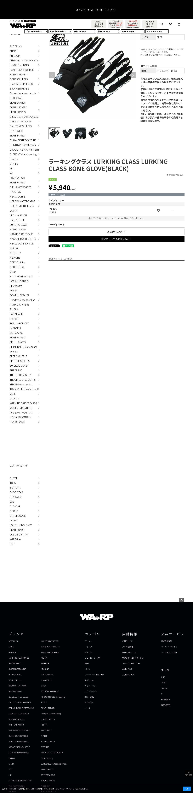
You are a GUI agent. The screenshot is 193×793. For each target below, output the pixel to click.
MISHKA (14, 248)
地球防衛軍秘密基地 (20, 417)
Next (133, 75)
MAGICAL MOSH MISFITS (23, 239)
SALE (12, 544)
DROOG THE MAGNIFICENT (24, 149)
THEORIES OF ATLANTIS (23, 379)
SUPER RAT (16, 370)
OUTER (14, 478)
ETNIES (14, 163)
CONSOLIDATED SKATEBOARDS (18, 110)
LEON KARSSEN (18, 215)
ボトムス (88, 652)
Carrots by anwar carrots (23, 93)
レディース (89, 680)
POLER (13, 290)
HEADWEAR (16, 497)
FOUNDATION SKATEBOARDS (18, 180)
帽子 (87, 663)
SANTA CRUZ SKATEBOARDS (18, 335)
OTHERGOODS (18, 515)
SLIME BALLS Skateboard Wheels (23, 349)
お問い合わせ (127, 669)
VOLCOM (14, 398)
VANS (13, 393)
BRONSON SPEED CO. (22, 84)
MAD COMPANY (18, 229)
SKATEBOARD (17, 530)
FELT (12, 168)
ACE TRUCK (16, 46)
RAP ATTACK (16, 314)
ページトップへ (181, 600)
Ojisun (13, 271)
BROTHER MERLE (19, 88)
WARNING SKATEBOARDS (23, 403)
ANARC (13, 51)
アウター (88, 641)
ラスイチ (154, 31)
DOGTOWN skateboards (23, 145)
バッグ (87, 669)
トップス (88, 646)
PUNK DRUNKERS (19, 304)
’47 (11, 173)
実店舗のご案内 (128, 674)
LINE (163, 677)
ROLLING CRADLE (19, 323)
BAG (12, 501)
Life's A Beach (17, 220)
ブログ (163, 682)
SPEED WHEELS (18, 356)
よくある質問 (127, 646)
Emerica (14, 159)
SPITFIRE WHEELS (20, 361)
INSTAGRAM (165, 705)
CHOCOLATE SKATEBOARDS (18, 100)
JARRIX (13, 210)
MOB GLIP (15, 253)
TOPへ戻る (188, 773)
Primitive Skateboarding (22, 300)
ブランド (34, 31)
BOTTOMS (15, 487)
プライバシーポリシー (131, 663)
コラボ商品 (89, 697)
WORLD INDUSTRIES (21, 408)
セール (129, 31)
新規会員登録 (166, 641)
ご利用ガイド (127, 641)
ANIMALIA (15, 55)
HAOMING (15, 192)
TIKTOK (164, 688)
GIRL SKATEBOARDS (20, 187)
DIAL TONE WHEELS (21, 126)
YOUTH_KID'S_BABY (21, 525)
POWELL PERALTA (19, 295)
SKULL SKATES (18, 342)
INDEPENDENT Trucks (22, 206)
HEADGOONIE (17, 196)
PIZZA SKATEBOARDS (21, 276)
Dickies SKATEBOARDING (23, 140)
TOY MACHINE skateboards (24, 389)
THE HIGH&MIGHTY (20, 375)
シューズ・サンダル (93, 658)
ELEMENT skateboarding (23, 154)
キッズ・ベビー (91, 685)
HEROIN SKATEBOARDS (22, 201)
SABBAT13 (15, 328)
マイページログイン (169, 646)
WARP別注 (15, 539)
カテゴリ (58, 31)
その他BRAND (17, 422)
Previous (52, 75)
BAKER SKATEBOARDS (22, 69)
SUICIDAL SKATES (19, 365)
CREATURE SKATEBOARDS (24, 116)
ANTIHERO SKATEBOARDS (24, 60)
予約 (80, 31)
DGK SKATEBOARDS (20, 121)
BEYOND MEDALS (19, 65)
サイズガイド (156, 54)
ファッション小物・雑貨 (94, 674)
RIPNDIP (14, 318)
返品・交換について (130, 652)
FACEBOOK (165, 699)
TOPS (13, 483)
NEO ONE (15, 257)
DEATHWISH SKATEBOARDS (18, 133)
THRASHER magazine (21, 384)
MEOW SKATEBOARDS (21, 243)
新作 (104, 31)
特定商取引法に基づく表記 (132, 658)
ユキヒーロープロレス (21, 412)
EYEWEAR (15, 506)
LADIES (14, 520)
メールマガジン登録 (169, 652)
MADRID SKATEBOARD (22, 234)
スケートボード (91, 691)
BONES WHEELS (19, 79)
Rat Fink (14, 309)
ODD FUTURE (17, 267)
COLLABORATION (19, 534)
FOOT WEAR (16, 492)
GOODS (14, 511)
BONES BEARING (19, 74)
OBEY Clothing (17, 262)
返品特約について (116, 231)
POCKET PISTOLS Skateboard (19, 283)
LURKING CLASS (18, 224)
